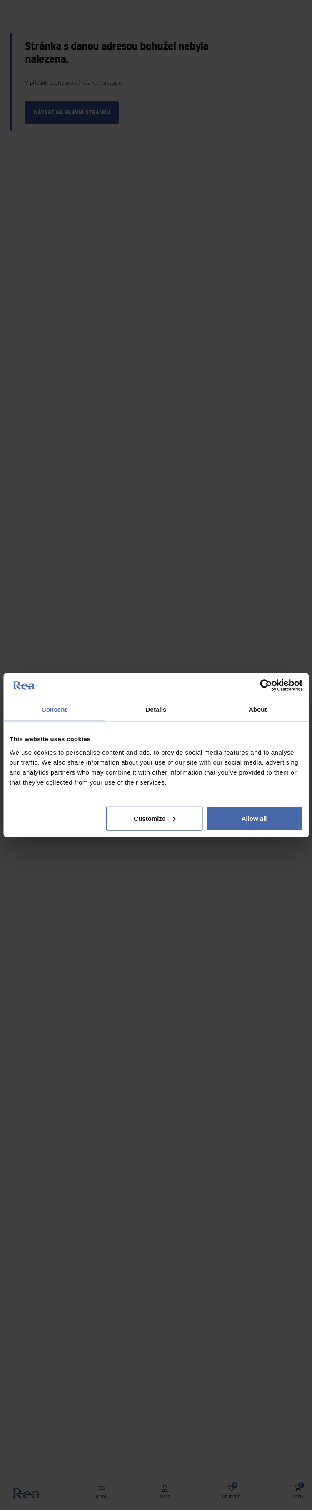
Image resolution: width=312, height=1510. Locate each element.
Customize (154, 818)
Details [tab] (156, 709)
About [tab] (258, 709)
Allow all (254, 818)
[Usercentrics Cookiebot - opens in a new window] (266, 685)
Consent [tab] (54, 709)
